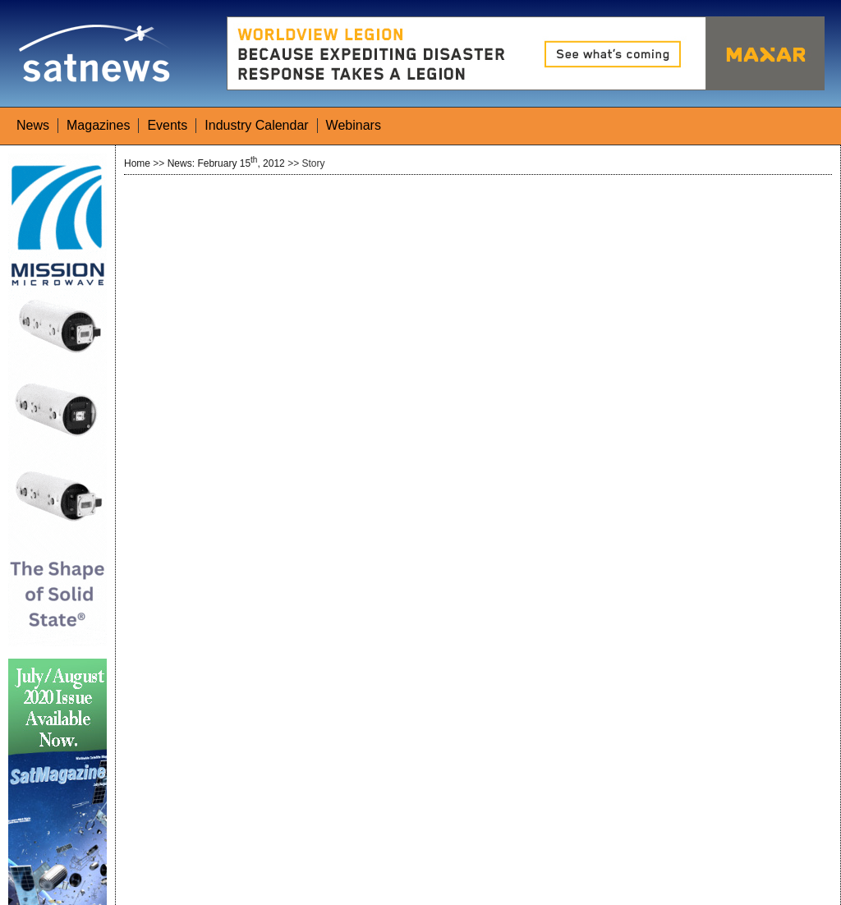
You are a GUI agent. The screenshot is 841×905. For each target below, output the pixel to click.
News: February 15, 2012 (226, 163)
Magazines (98, 125)
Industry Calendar (256, 125)
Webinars (353, 125)
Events (167, 125)
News (32, 125)
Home (137, 163)
